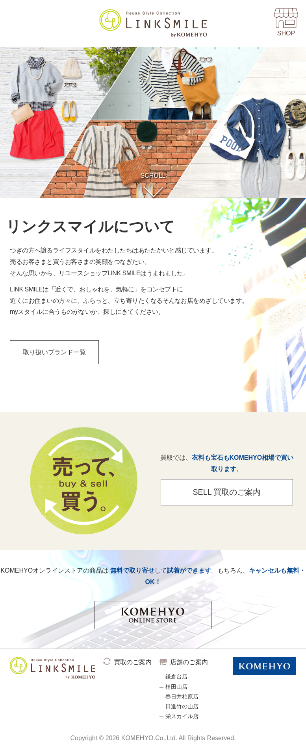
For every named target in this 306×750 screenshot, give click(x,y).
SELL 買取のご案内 (223, 495)
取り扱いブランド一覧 (57, 353)
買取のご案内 (133, 661)
